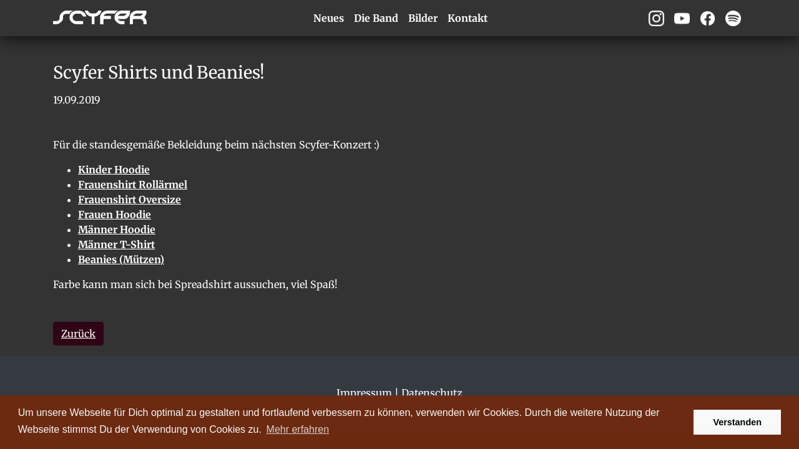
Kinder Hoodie (114, 169)
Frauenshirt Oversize (129, 199)
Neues (328, 18)
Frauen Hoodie (114, 214)
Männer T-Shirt (116, 244)
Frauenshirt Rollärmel (132, 184)
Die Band (376, 18)
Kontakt (468, 18)
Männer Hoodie (116, 229)
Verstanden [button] (737, 422)
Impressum (364, 393)
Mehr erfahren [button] (298, 429)
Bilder (423, 18)
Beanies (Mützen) (121, 259)
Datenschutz (432, 393)
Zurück (78, 333)
